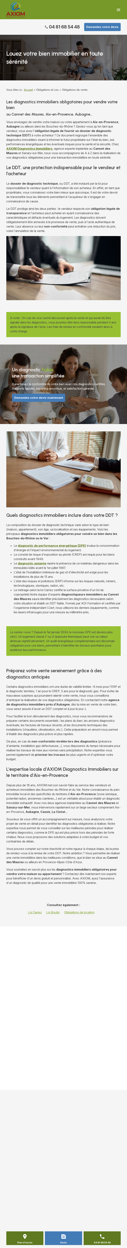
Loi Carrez (35, 912)
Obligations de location (79, 912)
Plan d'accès (24, 1242)
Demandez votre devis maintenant (38, 397)
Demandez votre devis (102, 27)
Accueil (28, 89)
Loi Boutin (53, 912)
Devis (63, 1242)
